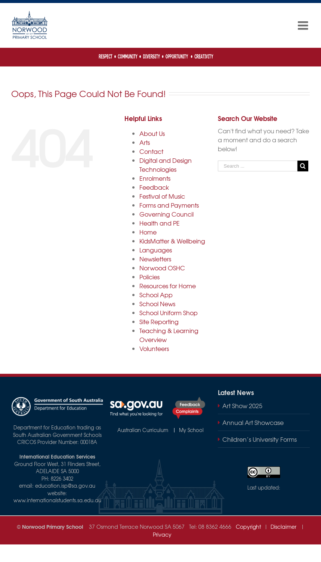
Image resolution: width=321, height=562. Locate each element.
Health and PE (159, 222)
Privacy (162, 534)
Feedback (154, 187)
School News (157, 303)
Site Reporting (159, 321)
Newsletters (155, 258)
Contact (151, 151)
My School (191, 430)
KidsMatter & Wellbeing (172, 240)
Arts (144, 142)
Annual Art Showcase (253, 422)
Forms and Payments (169, 205)
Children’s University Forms (259, 439)
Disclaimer (284, 526)
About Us (152, 133)
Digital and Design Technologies (165, 165)
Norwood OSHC (162, 267)
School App (156, 294)
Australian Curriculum (144, 430)
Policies (149, 276)
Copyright (246, 526)
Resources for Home (167, 285)
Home (148, 231)
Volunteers (154, 348)
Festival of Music (162, 196)
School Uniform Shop (168, 312)
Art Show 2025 (242, 405)
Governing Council (166, 213)
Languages (155, 249)
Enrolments (154, 178)
